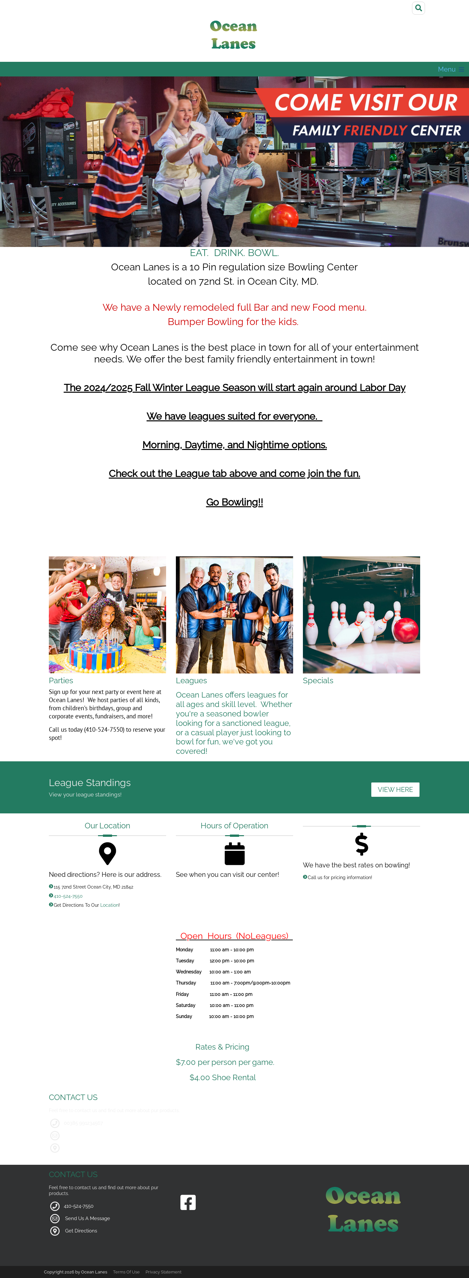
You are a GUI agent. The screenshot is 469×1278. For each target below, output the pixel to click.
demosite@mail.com (88, 1135)
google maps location (89, 1148)
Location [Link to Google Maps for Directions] (109, 905)
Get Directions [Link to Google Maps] (81, 1231)
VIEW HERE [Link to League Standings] (395, 790)
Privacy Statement (163, 1272)
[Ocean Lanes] (234, 37)
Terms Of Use (126, 1272)
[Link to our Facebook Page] (188, 1203)
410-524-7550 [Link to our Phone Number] (68, 896)
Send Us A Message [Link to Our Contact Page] (87, 1218)
